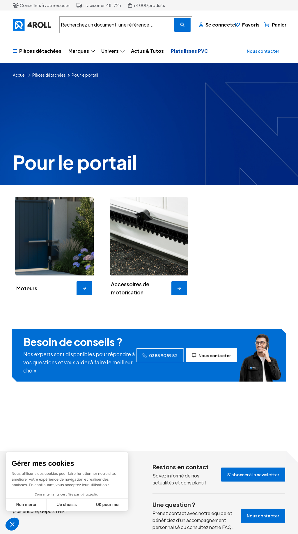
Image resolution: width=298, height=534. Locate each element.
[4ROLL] (32, 25)
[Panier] (275, 24)
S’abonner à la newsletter (253, 474)
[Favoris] (247, 24)
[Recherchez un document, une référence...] (182, 25)
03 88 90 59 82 (160, 355)
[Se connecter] (214, 24)
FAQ (227, 527)
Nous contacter (263, 51)
